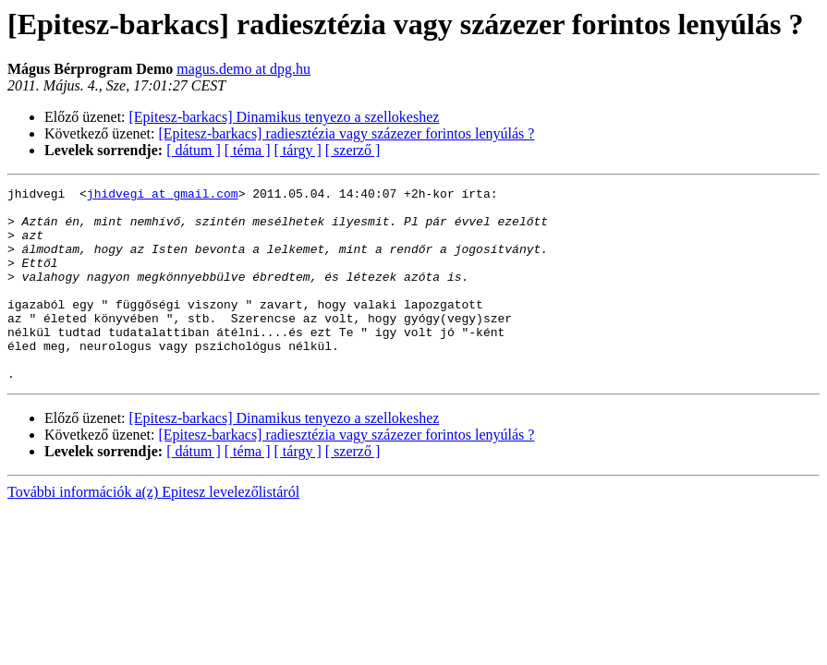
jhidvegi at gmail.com (162, 195)
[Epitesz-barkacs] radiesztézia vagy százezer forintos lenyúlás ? (347, 133)
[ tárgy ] (298, 150)
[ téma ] (248, 150)
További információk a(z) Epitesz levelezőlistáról (153, 530)
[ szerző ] (353, 150)
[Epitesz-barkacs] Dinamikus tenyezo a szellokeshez (284, 117)
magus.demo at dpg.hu (243, 69)
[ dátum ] (193, 150)
